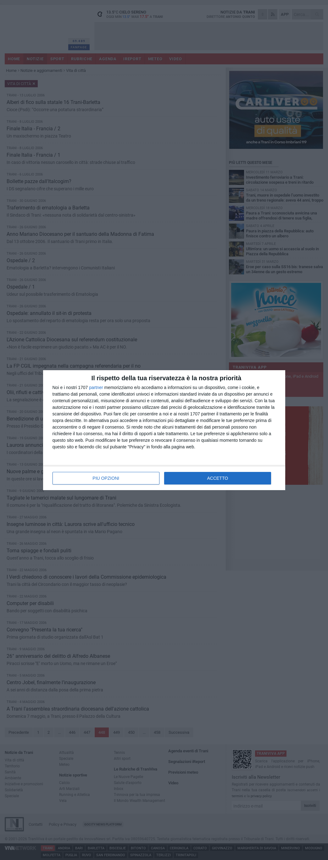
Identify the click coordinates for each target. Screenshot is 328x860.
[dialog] (164, 430)
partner (96, 387)
